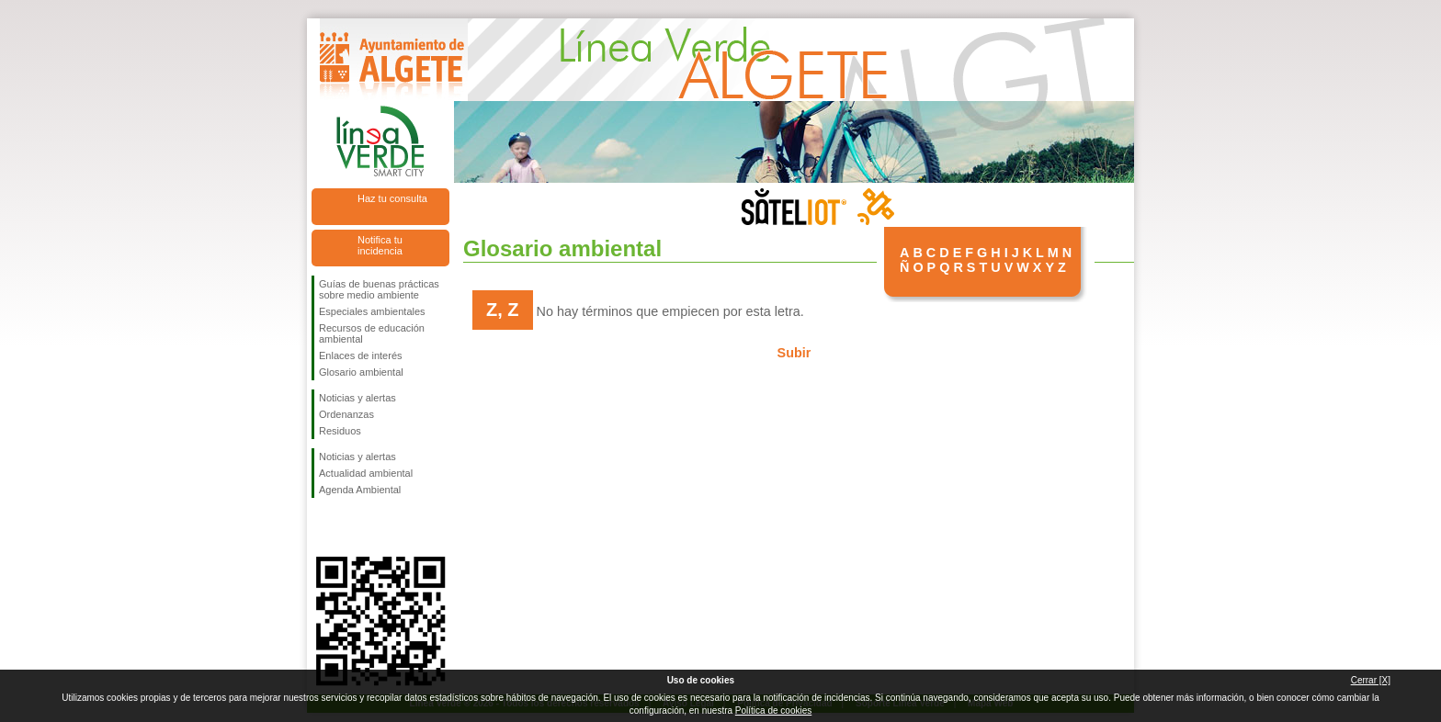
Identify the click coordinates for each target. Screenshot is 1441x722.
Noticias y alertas (357, 397)
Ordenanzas (346, 414)
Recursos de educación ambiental (372, 333)
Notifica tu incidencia (380, 245)
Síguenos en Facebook (323, 527)
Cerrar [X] (1370, 680)
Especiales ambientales (372, 311)
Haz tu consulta (392, 198)
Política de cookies (773, 710)
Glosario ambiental (361, 372)
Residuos (340, 430)
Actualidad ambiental (366, 473)
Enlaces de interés (361, 355)
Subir (794, 352)
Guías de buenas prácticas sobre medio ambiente (379, 289)
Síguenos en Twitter (353, 527)
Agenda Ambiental (360, 489)
